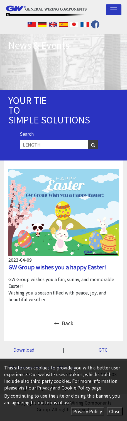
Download (24, 349)
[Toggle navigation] (113, 9)
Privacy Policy (87, 411)
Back (63, 323)
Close (115, 411)
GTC (103, 349)
